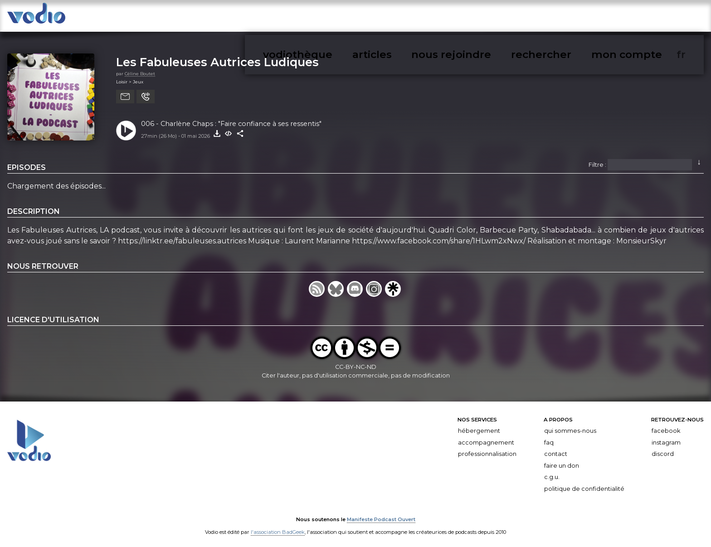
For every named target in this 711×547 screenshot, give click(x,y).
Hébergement (479, 425)
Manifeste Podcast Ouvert (381, 514)
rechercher (616, 17)
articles (517, 17)
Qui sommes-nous (570, 425)
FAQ (549, 437)
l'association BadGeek (278, 527)
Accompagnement (486, 437)
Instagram (666, 437)
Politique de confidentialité (584, 483)
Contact (555, 448)
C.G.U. (552, 472)
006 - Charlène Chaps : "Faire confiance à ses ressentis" (231, 119)
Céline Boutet (140, 68)
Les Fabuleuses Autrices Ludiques (217, 57)
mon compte (665, 17)
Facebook (666, 425)
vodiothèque (474, 17)
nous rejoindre (563, 17)
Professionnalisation (487, 448)
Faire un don (561, 460)
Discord (663, 448)
